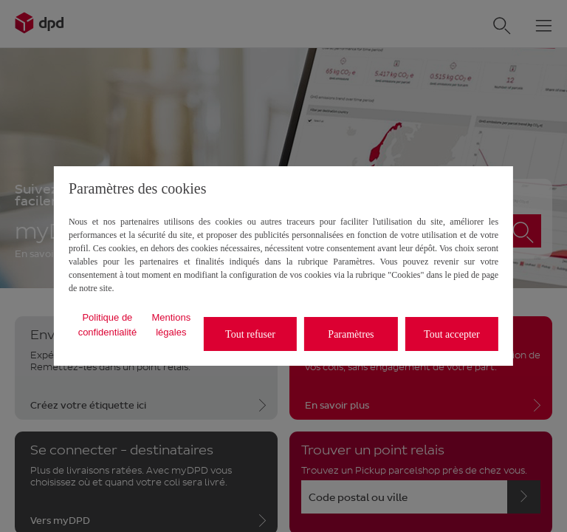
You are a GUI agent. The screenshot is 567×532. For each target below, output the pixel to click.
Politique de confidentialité (107, 325)
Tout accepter (452, 334)
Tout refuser (250, 334)
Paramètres (351, 334)
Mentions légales (170, 325)
